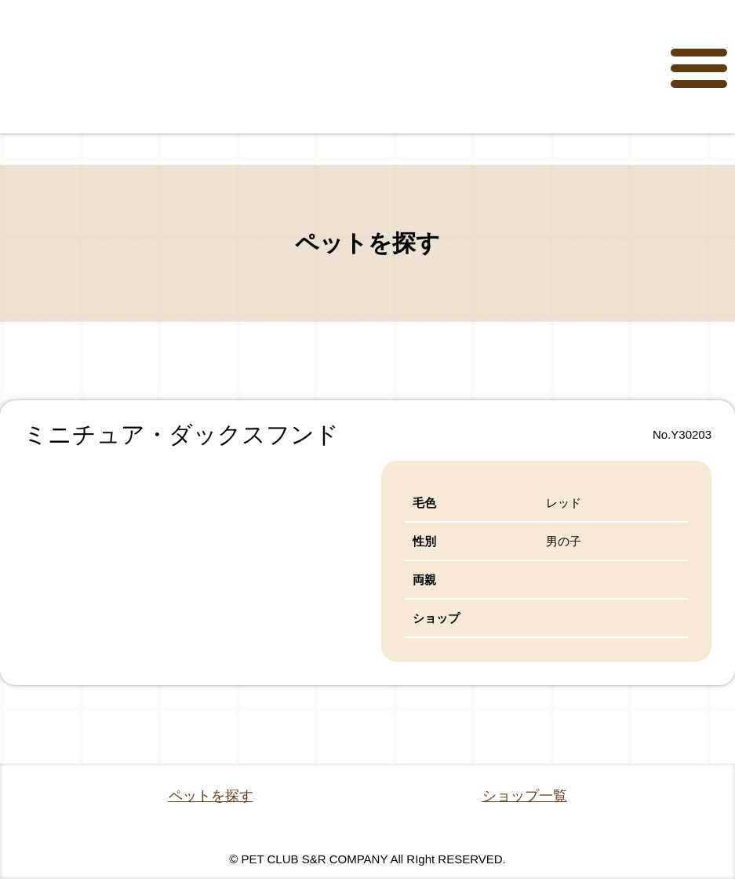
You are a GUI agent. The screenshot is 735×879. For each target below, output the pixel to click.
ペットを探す (211, 796)
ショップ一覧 (524, 796)
